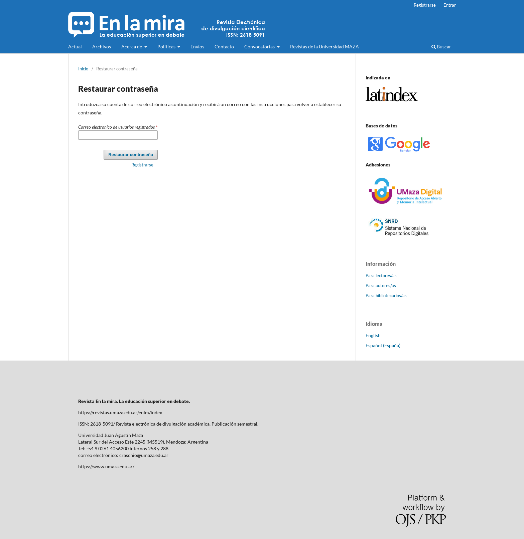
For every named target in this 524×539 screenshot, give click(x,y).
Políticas (166, 46)
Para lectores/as (381, 275)
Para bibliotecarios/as (386, 295)
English (373, 335)
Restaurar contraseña (130, 154)
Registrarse (425, 5)
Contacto (224, 46)
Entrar (449, 5)
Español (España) (383, 345)
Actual (75, 46)
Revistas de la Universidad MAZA (324, 46)
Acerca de (132, 46)
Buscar (441, 46)
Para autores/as (381, 285)
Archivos (101, 46)
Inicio (83, 68)
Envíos (197, 46)
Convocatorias (260, 46)
